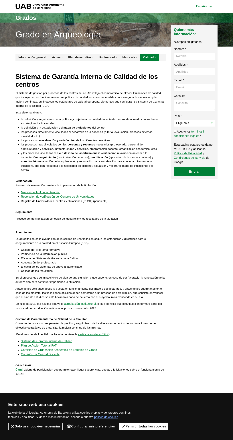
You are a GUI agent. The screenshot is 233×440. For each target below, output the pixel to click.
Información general (32, 57)
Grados (26, 17)
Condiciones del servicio (189, 157)
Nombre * (180, 49)
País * (178, 115)
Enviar (194, 171)
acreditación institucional (81, 316)
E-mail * (179, 80)
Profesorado (107, 57)
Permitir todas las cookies (143, 426)
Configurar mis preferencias (91, 426)
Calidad (148, 57)
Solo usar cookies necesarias (35, 426)
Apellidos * (181, 64)
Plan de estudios (79, 57)
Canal (19, 383)
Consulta (179, 95)
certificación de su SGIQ (96, 347)
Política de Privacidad (188, 153)
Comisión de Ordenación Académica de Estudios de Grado (59, 363)
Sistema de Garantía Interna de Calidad (46, 355)
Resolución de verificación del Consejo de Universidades (57, 204)
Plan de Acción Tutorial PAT (39, 359)
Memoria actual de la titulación (40, 200)
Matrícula (128, 57)
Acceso (57, 57)
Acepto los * (189, 133)
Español (207, 6)
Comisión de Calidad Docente (40, 368)
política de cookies (106, 417)
